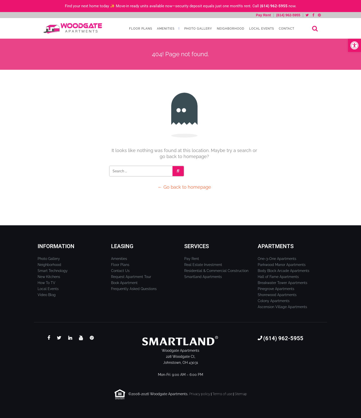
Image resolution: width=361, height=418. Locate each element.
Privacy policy (199, 394)
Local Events (261, 28)
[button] (354, 45)
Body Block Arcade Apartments (283, 271)
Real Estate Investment (203, 265)
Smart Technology (53, 271)
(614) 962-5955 (274, 6)
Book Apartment (124, 283)
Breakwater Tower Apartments (282, 283)
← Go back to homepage (184, 187)
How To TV (46, 283)
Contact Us (120, 271)
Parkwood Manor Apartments (282, 265)
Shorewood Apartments (277, 295)
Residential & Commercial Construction (216, 271)
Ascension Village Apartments (282, 307)
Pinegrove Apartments (276, 289)
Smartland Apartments (203, 277)
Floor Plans (140, 28)
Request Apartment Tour (131, 277)
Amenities (165, 28)
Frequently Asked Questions (134, 289)
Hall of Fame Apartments (278, 277)
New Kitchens (49, 277)
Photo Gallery (197, 28)
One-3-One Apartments (277, 259)
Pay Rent (264, 15)
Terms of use (222, 394)
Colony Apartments (274, 301)
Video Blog (47, 295)
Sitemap (240, 394)
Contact (286, 28)
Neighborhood (230, 28)
